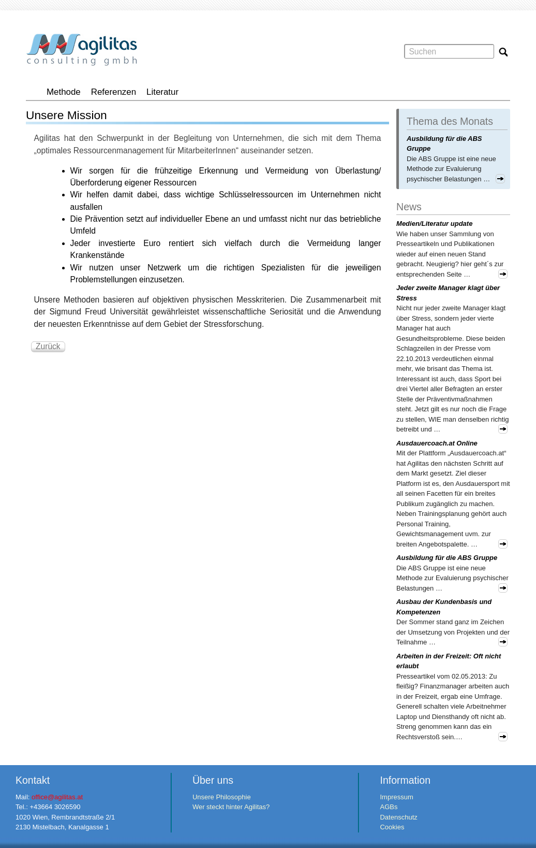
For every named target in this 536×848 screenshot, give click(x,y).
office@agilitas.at (57, 797)
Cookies (392, 827)
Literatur (162, 92)
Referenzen (113, 92)
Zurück (48, 346)
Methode (64, 92)
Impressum (396, 797)
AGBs (388, 807)
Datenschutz (398, 817)
